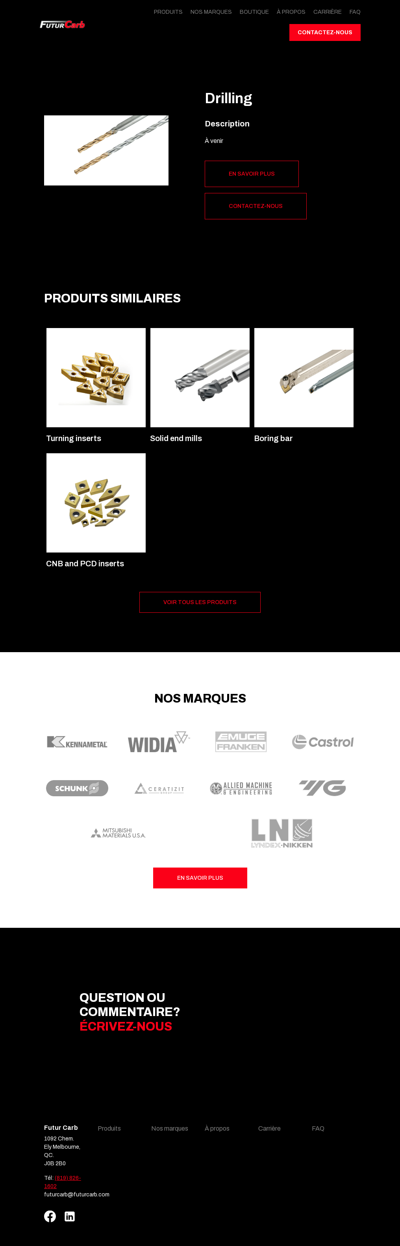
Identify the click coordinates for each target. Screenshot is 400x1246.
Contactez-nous (325, 32)
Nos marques (211, 12)
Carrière (327, 12)
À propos (291, 12)
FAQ (355, 12)
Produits (168, 12)
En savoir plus (252, 174)
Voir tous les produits (200, 602)
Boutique (254, 12)
